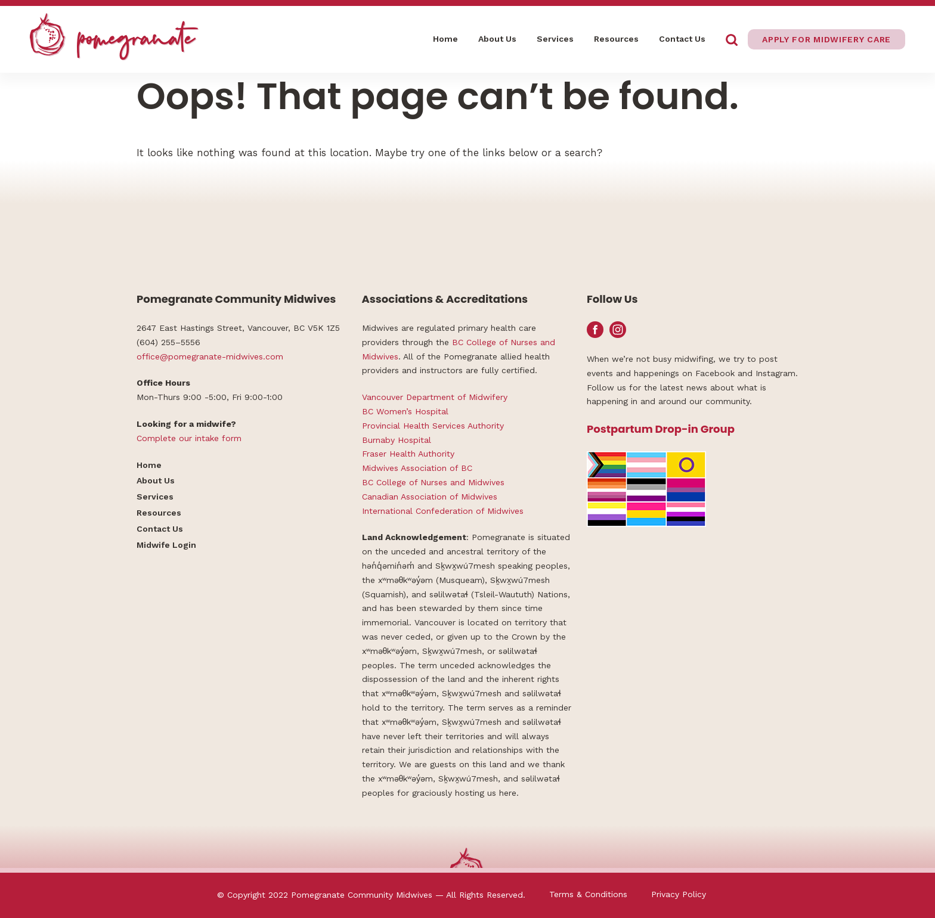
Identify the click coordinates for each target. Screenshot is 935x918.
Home (445, 39)
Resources (616, 39)
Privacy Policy (678, 894)
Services (555, 39)
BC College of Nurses (494, 342)
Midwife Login (166, 545)
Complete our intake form (189, 438)
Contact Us (682, 39)
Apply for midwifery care (826, 39)
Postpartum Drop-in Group (661, 428)
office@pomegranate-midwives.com (210, 356)
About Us (497, 39)
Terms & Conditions (588, 894)
